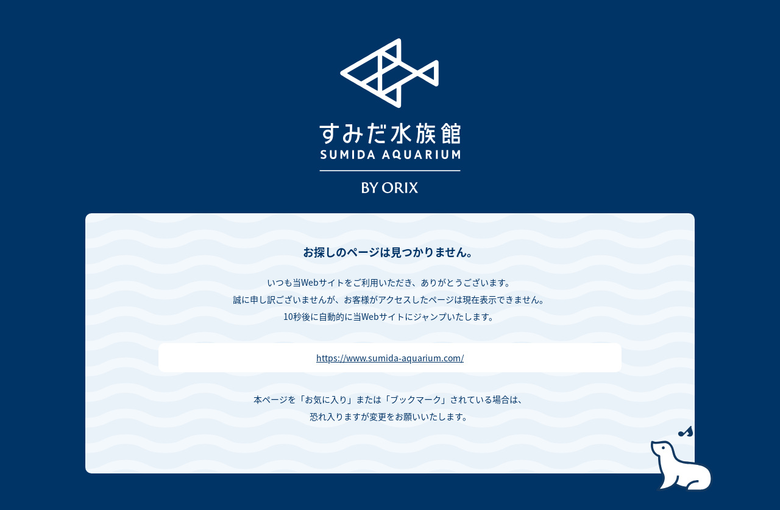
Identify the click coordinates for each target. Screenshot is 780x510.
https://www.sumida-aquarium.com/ (390, 358)
